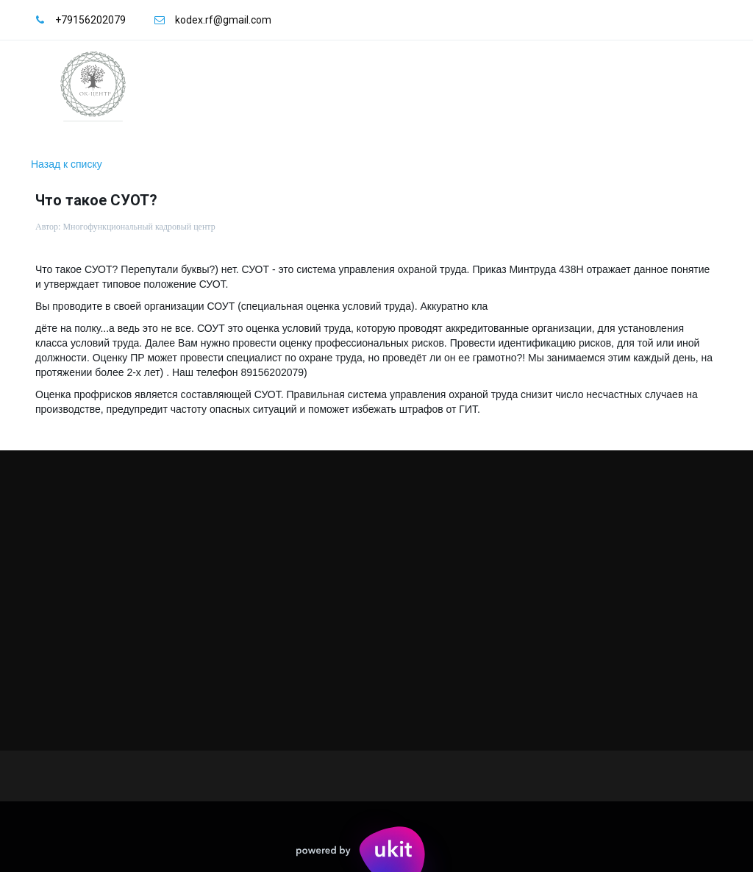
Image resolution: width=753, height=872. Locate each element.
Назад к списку (66, 164)
